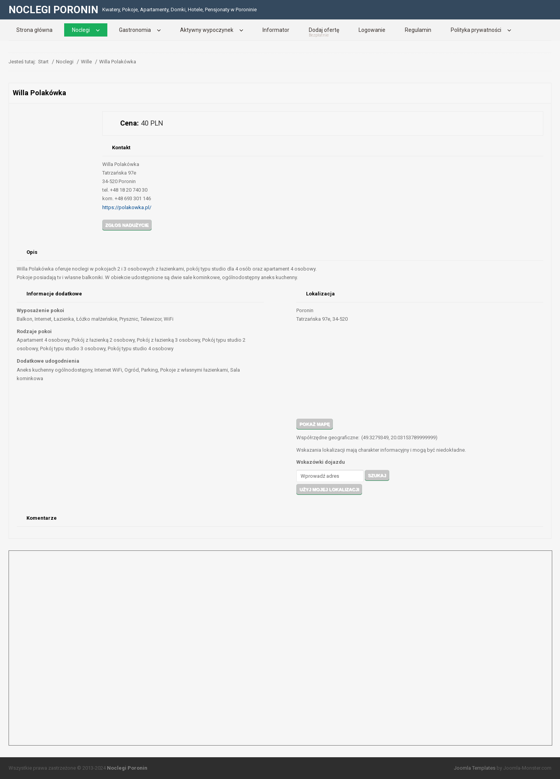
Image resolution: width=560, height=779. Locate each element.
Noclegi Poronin (127, 768)
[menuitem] (34, 30)
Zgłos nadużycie (127, 224)
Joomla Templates (474, 768)
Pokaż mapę (314, 423)
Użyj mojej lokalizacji (329, 489)
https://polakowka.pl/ (126, 207)
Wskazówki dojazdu (320, 462)
